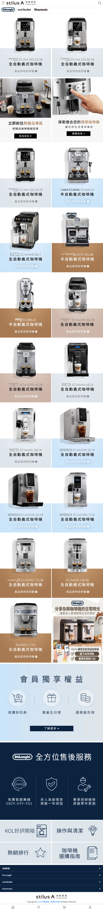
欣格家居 (6, 868)
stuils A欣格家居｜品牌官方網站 (48, 902)
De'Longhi (7, 875)
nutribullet (7, 881)
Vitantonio (7, 888)
